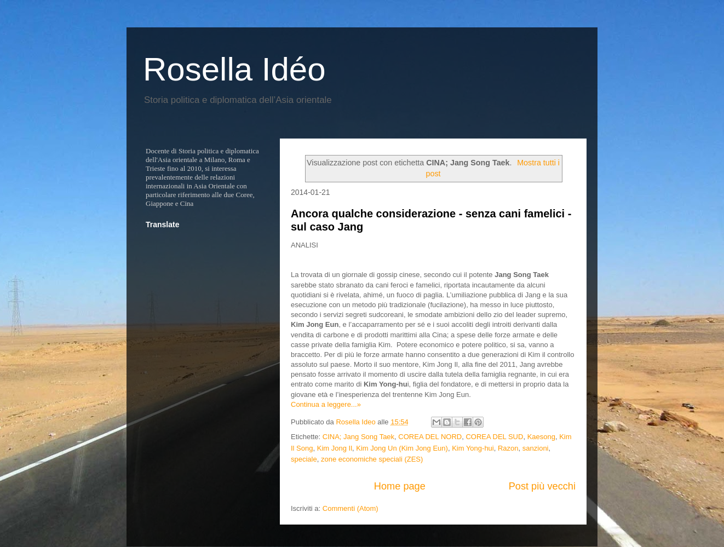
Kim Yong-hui (473, 448)
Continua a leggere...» (326, 404)
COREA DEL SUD (494, 437)
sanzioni (535, 448)
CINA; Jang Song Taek (358, 437)
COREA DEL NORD (430, 437)
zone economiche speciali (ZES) (372, 459)
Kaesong (541, 437)
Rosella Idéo (234, 69)
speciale (304, 459)
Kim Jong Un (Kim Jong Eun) (402, 448)
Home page (400, 486)
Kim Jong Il (334, 448)
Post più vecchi (542, 486)
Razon (508, 448)
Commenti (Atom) (350, 508)
